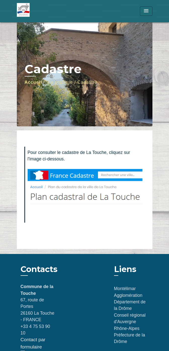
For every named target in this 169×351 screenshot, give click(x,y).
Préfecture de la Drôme (129, 338)
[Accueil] (35, 11)
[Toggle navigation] (146, 11)
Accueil (33, 82)
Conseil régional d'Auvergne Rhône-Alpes (130, 322)
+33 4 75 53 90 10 (35, 329)
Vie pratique (59, 82)
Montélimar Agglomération (128, 292)
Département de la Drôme (130, 305)
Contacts (39, 269)
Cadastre (87, 82)
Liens (125, 269)
